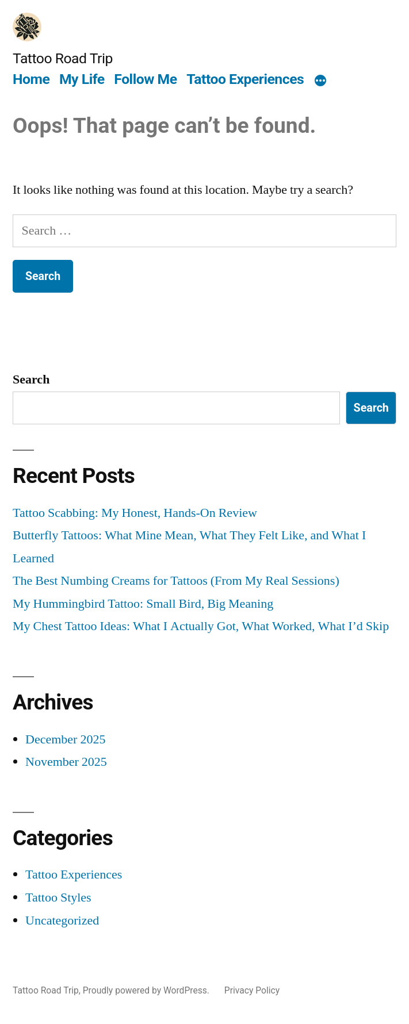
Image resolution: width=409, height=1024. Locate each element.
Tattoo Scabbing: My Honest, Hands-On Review (135, 513)
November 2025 (66, 762)
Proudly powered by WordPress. (147, 990)
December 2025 (65, 739)
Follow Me (145, 79)
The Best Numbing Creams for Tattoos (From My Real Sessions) (176, 581)
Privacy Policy (252, 990)
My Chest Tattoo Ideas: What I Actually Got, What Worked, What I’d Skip (201, 626)
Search (31, 379)
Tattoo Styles (58, 897)
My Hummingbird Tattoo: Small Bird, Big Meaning (143, 604)
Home (31, 79)
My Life (82, 79)
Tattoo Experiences (245, 79)
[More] (320, 81)
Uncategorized (62, 920)
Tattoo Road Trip (63, 58)
